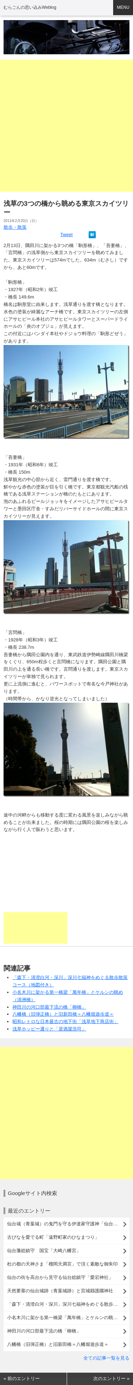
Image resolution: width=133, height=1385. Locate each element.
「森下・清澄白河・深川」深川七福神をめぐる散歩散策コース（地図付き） (68, 1304)
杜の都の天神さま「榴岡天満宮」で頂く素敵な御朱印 (62, 1264)
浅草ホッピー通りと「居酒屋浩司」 (49, 1029)
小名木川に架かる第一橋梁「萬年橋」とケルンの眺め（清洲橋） (68, 1317)
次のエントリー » (111, 1378)
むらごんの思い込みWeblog (30, 7)
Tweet (66, 234)
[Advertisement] (66, 126)
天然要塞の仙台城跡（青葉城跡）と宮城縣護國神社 (60, 1290)
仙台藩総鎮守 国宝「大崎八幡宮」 (44, 1250)
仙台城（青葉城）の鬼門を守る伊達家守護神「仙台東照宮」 (68, 1223)
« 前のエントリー (22, 1378)
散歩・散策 (15, 227)
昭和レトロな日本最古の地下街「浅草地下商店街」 (65, 1021)
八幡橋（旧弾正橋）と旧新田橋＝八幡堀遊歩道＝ (63, 1014)
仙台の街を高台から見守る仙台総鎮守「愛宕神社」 (60, 1277)
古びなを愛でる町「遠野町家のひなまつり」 (53, 1237)
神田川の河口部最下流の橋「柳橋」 (49, 1007)
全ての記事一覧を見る (106, 1358)
